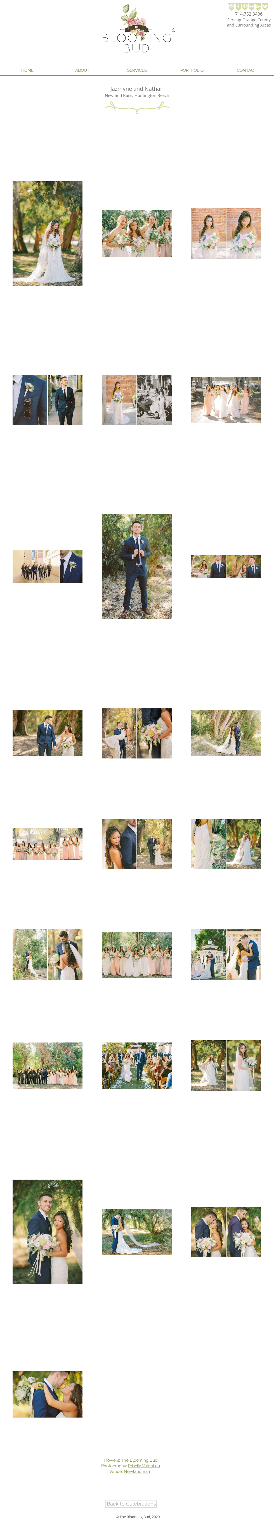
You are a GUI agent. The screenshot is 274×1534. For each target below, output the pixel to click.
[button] (82, 70)
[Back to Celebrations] (131, 1504)
